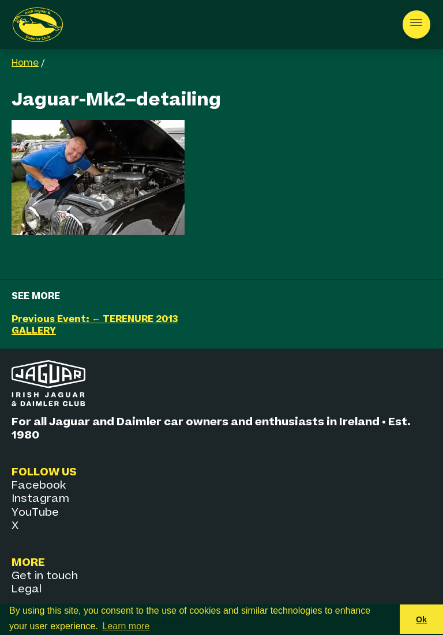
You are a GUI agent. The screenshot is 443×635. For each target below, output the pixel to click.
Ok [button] (421, 619)
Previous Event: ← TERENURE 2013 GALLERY (95, 325)
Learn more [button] (126, 626)
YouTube (35, 512)
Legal (27, 589)
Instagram (40, 499)
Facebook (39, 485)
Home (25, 63)
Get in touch (45, 576)
